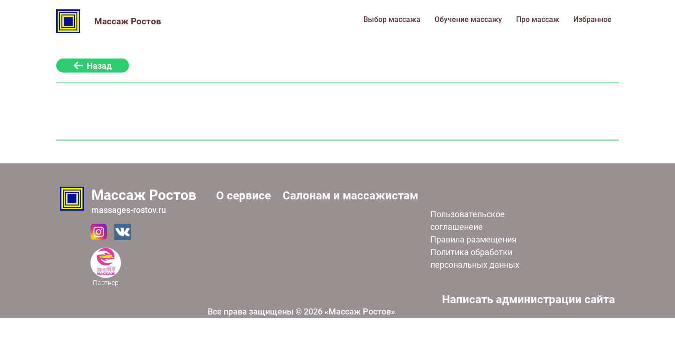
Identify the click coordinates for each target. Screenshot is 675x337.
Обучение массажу (468, 19)
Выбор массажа (391, 19)
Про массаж (537, 19)
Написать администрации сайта (528, 299)
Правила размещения (473, 239)
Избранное (592, 19)
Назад (93, 66)
